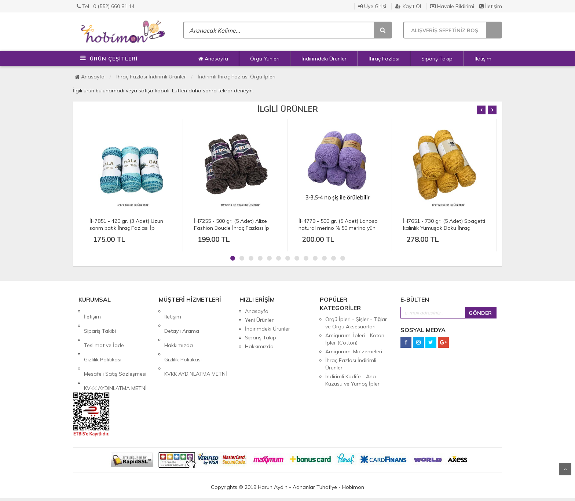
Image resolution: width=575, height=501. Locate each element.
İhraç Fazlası (384, 58)
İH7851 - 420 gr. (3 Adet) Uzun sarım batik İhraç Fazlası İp (126, 224)
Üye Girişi (372, 6)
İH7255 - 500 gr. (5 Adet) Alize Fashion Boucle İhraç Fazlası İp (231, 224)
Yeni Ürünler (259, 320)
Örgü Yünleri (264, 58)
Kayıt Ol (408, 6)
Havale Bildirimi (452, 6)
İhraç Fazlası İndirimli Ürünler (151, 76)
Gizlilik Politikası (102, 337)
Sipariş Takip (437, 58)
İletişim (490, 6)
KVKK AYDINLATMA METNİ (115, 355)
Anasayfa (213, 58)
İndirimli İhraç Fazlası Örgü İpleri (236, 76)
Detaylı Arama (181, 320)
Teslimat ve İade (104, 328)
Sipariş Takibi (100, 320)
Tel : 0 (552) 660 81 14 (106, 6)
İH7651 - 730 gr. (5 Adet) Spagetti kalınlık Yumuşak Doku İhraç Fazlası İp (444, 228)
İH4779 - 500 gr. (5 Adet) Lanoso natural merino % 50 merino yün (338, 224)
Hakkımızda (178, 328)
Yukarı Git (565, 469)
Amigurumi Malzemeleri (353, 351)
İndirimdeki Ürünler (324, 58)
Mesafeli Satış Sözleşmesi (115, 346)
